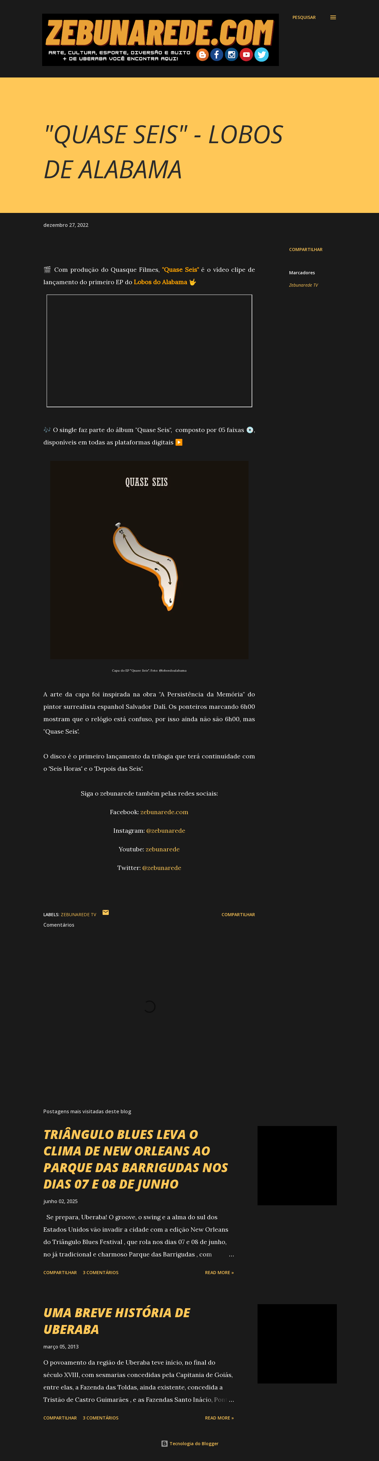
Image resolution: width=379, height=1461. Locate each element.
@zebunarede (165, 830)
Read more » (219, 1272)
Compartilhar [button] (306, 249)
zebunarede (163, 849)
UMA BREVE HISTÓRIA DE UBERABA (116, 1320)
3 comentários (100, 1272)
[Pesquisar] (304, 17)
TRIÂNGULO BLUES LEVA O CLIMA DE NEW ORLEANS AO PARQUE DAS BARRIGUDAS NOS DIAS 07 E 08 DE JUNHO (135, 1159)
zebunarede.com (164, 812)
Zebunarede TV (303, 285)
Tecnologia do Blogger (189, 1443)
